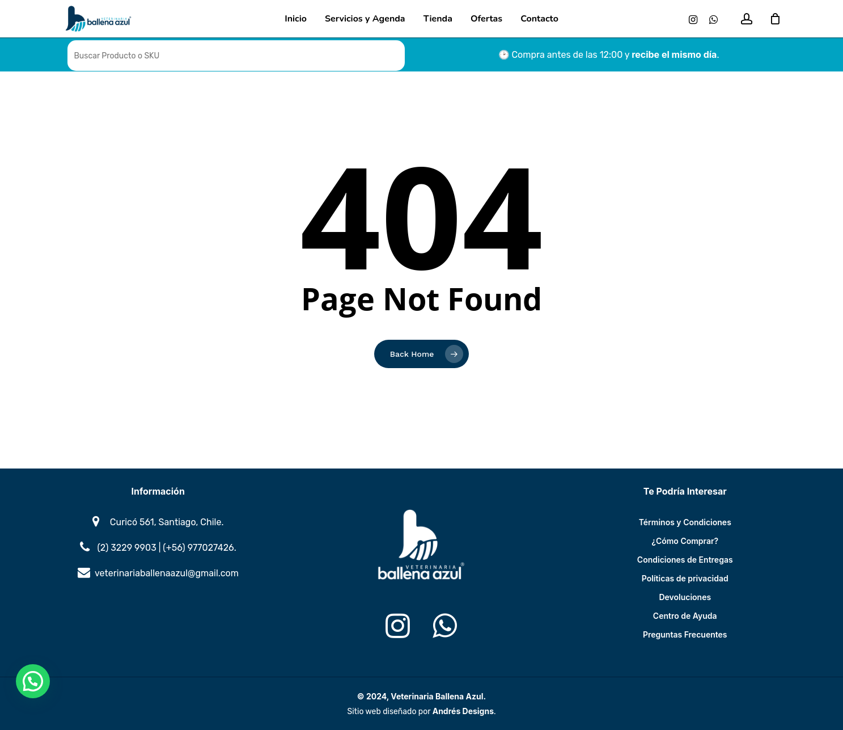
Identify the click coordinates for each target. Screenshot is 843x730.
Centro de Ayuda (685, 616)
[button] (33, 681)
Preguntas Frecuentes (685, 634)
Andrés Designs (463, 711)
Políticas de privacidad (685, 578)
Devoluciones (685, 597)
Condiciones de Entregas (685, 559)
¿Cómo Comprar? (684, 541)
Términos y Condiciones (685, 522)
